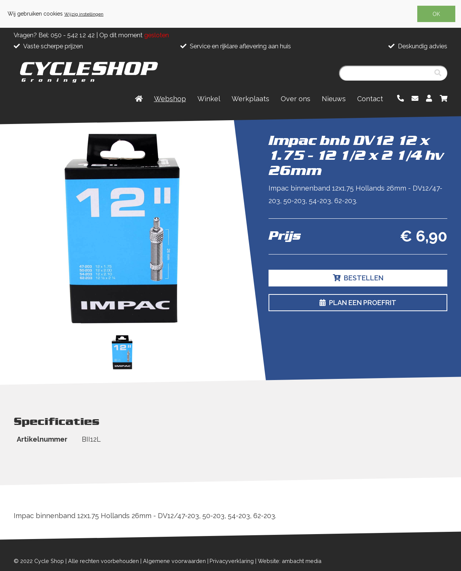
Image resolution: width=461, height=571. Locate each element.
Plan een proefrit (358, 303)
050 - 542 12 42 (73, 35)
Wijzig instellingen (83, 14)
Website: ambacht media (289, 561)
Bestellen (358, 278)
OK (436, 14)
